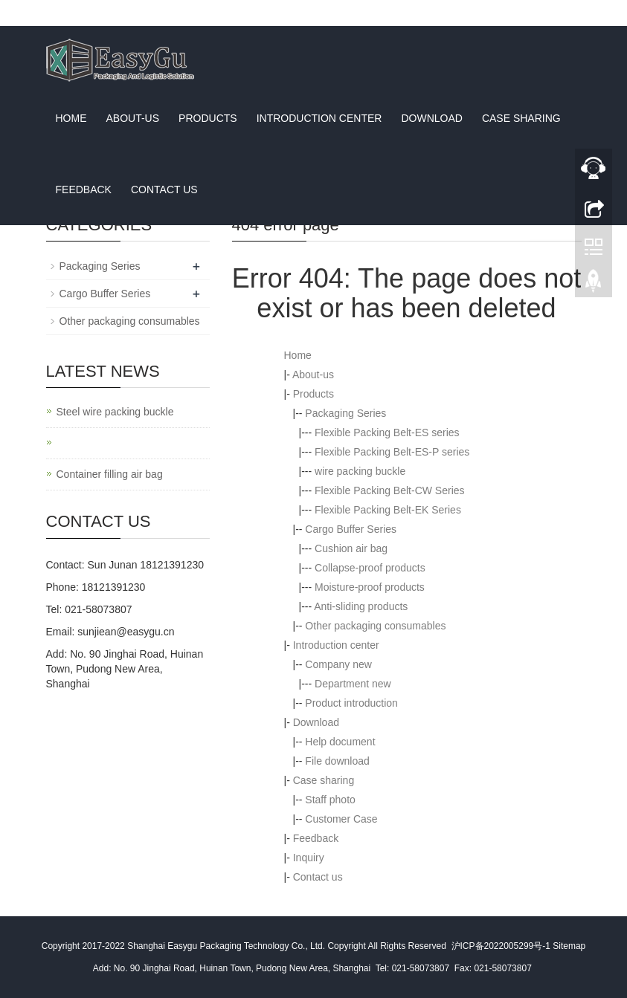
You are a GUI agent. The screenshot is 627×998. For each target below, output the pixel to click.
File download (337, 761)
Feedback (84, 189)
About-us (133, 118)
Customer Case (341, 819)
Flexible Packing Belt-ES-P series (392, 452)
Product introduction (351, 703)
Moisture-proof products (370, 587)
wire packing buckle (360, 471)
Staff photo (330, 800)
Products (208, 118)
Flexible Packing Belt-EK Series (388, 510)
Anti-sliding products (361, 606)
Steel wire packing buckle (115, 412)
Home (71, 118)
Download (431, 118)
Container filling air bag (110, 474)
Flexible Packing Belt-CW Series (390, 490)
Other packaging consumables (375, 626)
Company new (338, 664)
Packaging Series (345, 413)
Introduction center (319, 118)
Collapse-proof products (370, 568)
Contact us (164, 189)
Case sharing (521, 118)
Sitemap (569, 946)
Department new (353, 684)
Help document (340, 742)
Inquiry (308, 857)
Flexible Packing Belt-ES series (387, 432)
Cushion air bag (351, 548)
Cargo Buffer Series (350, 529)
